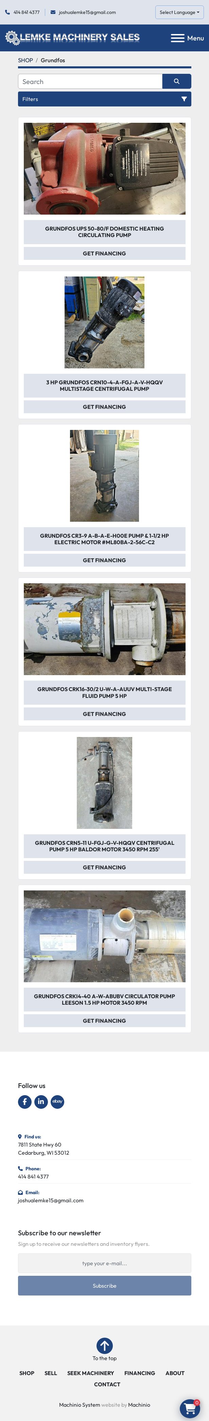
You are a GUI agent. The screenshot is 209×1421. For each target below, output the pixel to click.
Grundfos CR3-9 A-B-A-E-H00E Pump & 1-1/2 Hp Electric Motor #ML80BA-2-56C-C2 (104, 539)
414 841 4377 (26, 12)
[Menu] (178, 38)
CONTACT (107, 1384)
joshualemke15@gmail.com (87, 12)
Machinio (139, 1404)
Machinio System (79, 1404)
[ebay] (57, 1102)
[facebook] (25, 1102)
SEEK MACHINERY (90, 1373)
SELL (51, 1373)
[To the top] (104, 1350)
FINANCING (139, 1373)
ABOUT (175, 1373)
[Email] (104, 1263)
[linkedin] (41, 1102)
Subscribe (105, 1285)
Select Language (177, 12)
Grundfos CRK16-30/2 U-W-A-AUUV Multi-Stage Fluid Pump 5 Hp (104, 692)
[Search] (90, 81)
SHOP (26, 1373)
